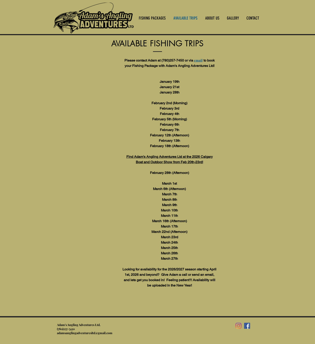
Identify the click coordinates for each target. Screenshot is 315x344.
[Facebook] (247, 326)
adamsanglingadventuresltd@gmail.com (84, 333)
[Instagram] (238, 326)
